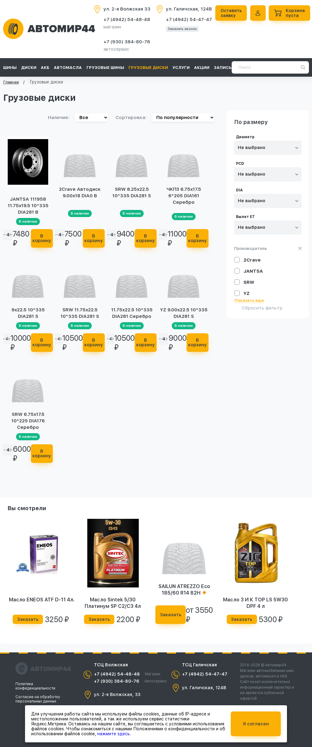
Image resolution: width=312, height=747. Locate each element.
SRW (248, 282)
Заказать (28, 619)
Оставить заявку (232, 13)
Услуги (181, 67)
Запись (223, 67)
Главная (11, 82)
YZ (246, 293)
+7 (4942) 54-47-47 (189, 19)
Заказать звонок (182, 29)
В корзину (42, 238)
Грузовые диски (148, 67)
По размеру (251, 122)
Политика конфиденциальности (35, 686)
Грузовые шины (105, 67)
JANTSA (253, 271)
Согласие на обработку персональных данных (37, 699)
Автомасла (68, 67)
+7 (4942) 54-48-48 (126, 19)
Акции (201, 67)
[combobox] (267, 148)
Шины (10, 67)
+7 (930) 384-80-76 (126, 42)
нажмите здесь (113, 733)
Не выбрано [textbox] (251, 147)
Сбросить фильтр (262, 308)
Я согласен (256, 724)
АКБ (45, 67)
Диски (28, 67)
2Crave (252, 260)
